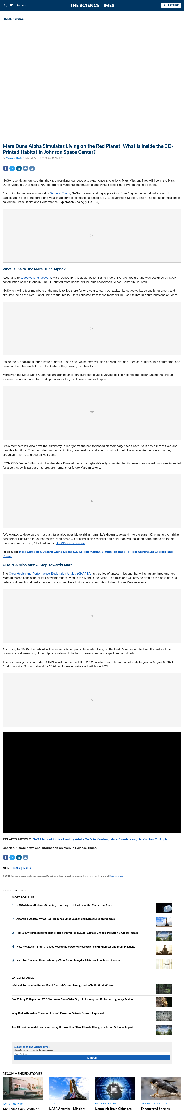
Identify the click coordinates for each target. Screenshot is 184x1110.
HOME (7, 18)
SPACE (19, 18)
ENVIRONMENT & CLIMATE (154, 1103)
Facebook (5, 168)
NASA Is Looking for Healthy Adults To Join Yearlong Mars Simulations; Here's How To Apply (100, 839)
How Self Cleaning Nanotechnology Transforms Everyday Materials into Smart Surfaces (68, 960)
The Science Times (92, 5)
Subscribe (171, 5)
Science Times (60, 193)
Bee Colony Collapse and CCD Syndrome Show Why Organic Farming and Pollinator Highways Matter (72, 999)
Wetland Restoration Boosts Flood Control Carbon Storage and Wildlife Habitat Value (63, 985)
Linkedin (19, 168)
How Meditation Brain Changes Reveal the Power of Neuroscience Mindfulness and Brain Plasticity (75, 946)
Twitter (12, 168)
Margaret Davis (14, 158)
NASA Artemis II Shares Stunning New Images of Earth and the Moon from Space (64, 905)
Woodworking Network (35, 277)
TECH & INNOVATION (13, 1103)
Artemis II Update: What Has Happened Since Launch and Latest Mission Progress (65, 918)
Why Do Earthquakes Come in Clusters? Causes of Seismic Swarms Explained (58, 1013)
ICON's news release (70, 543)
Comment (25, 168)
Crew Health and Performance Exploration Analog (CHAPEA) (50, 573)
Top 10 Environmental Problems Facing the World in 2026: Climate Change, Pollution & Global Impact (77, 932)
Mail (32, 168)
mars (16, 868)
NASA (27, 868)
